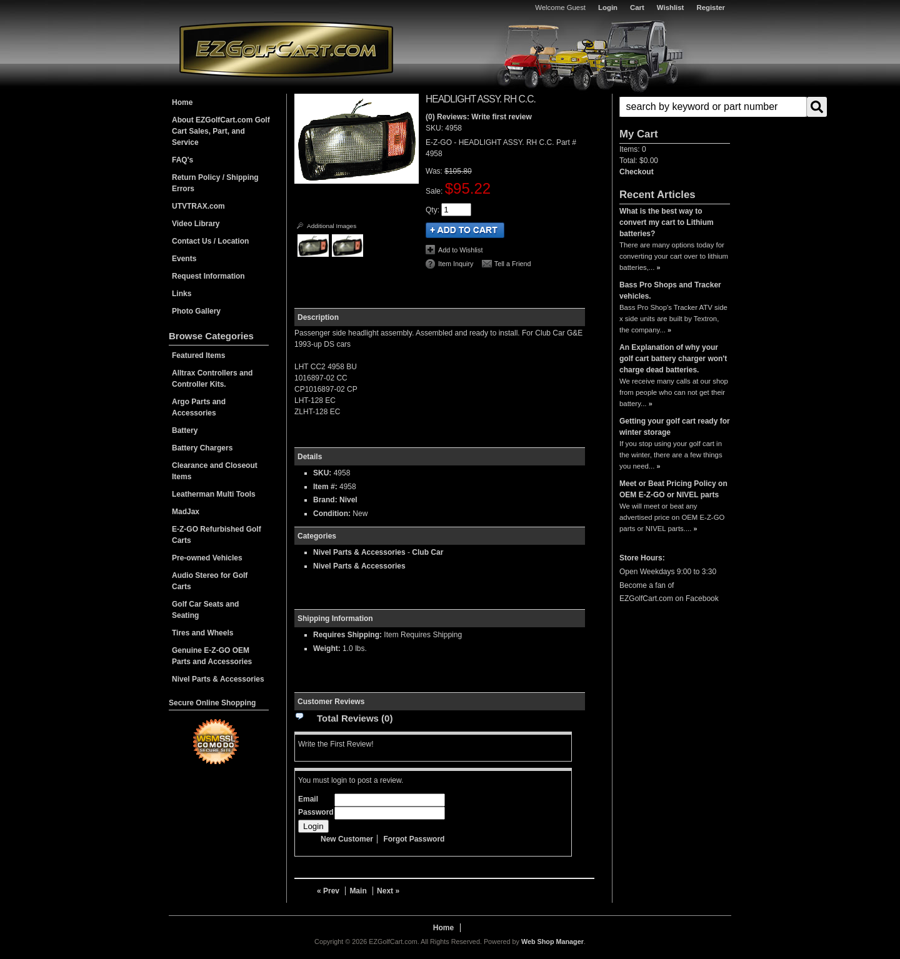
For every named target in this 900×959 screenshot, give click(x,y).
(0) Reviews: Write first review (479, 116)
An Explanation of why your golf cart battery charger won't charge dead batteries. (673, 358)
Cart (637, 7)
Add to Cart (465, 230)
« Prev (328, 891)
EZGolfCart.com (286, 49)
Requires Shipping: (347, 634)
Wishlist (670, 7)
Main (357, 891)
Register (710, 7)
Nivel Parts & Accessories (359, 552)
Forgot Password (413, 839)
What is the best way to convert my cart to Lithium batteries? (666, 222)
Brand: (325, 499)
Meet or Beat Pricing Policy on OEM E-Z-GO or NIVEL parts (673, 489)
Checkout (636, 171)
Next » (388, 891)
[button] (674, 107)
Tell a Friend (512, 263)
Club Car (427, 552)
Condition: (332, 513)
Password (316, 812)
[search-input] (713, 107)
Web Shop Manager (552, 941)
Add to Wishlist (460, 250)
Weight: (327, 648)
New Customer (347, 839)
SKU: (435, 128)
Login (608, 7)
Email (308, 799)
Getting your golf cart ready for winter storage (674, 427)
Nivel (348, 499)
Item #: (326, 486)
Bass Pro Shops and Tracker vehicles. (670, 291)
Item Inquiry (455, 263)
